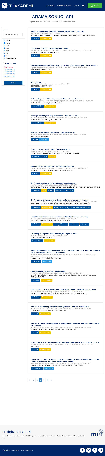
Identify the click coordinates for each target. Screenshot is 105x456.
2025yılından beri (9, 71)
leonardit (50, 190)
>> (51, 380)
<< (30, 380)
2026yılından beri (9, 69)
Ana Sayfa (50, 5)
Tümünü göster (8, 67)
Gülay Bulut (35, 39)
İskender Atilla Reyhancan (39, 156)
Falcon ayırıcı (63, 224)
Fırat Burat (35, 140)
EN (83, 5)
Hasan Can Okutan (37, 241)
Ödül (7, 51)
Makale (8, 40)
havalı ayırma (64, 207)
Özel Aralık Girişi (9, 77)
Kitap (7, 48)
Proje (7, 45)
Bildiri (7, 56)
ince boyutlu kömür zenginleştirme (80, 207)
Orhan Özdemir (36, 261)
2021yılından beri (9, 73)
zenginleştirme (69, 190)
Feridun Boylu (36, 190)
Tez (7, 53)
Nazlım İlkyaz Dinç (37, 368)
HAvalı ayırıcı (59, 190)
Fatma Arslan (35, 280)
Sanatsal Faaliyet (11, 58)
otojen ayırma (84, 224)
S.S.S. (76, 5)
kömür (56, 207)
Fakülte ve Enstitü (64, 5)
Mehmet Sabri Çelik (37, 106)
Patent (8, 43)
